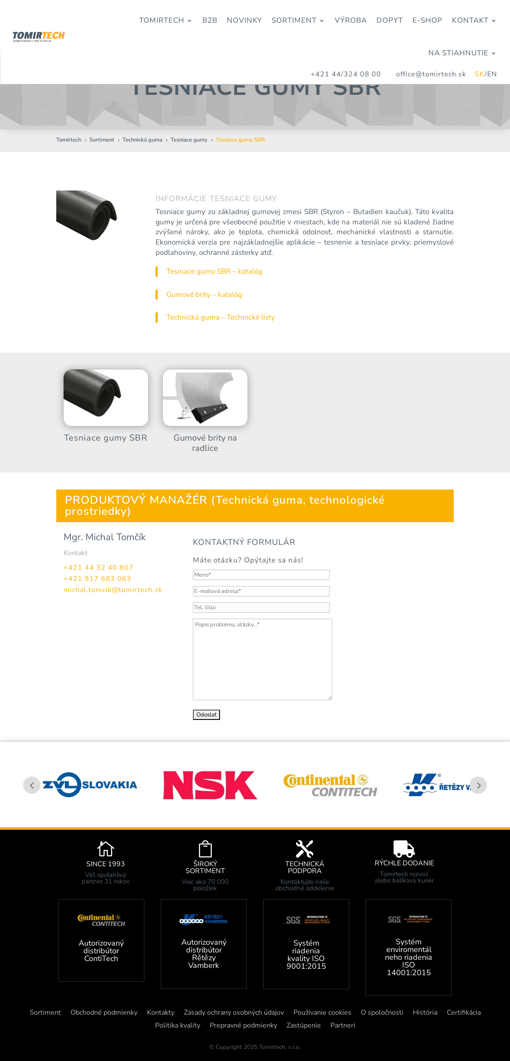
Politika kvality (177, 1026)
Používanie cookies (322, 1013)
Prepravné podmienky (243, 1026)
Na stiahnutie (458, 53)
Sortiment (294, 20)
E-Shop (427, 20)
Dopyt (389, 20)
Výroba (351, 20)
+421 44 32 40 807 (99, 567)
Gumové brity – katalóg (204, 294)
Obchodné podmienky (103, 1013)
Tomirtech (161, 20)
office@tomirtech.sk (435, 74)
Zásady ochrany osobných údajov (234, 1013)
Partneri (342, 1026)
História (425, 1013)
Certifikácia (464, 1013)
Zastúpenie (304, 1026)
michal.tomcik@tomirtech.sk (113, 590)
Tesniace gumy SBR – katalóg (214, 271)
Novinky (244, 20)
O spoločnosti (382, 1013)
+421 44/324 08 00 (346, 74)
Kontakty (160, 1013)
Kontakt (470, 20)
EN (492, 74)
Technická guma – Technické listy (220, 317)
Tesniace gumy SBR (105, 438)
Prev (31, 785)
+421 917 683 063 (97, 578)
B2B (209, 20)
